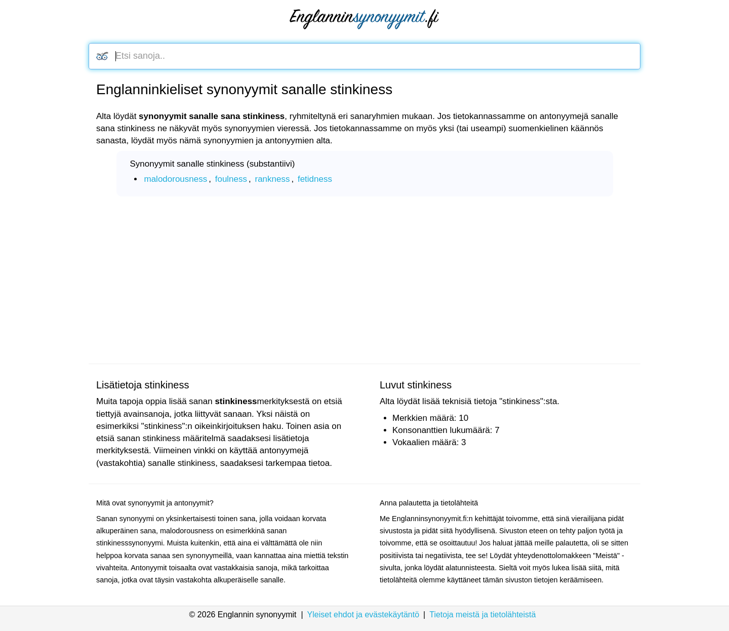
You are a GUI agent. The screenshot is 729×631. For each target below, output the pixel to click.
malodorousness (176, 179)
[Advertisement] (364, 280)
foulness (231, 179)
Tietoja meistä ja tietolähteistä (482, 614)
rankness (272, 179)
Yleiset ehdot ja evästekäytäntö (363, 614)
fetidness (315, 179)
